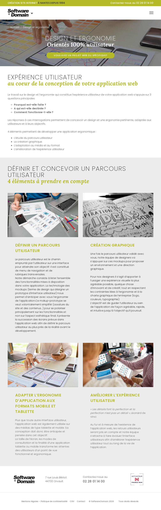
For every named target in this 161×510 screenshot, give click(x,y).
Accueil (14, 27)
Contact (81, 501)
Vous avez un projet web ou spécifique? (80, 55)
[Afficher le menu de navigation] (151, 13)
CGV (72, 501)
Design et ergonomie (36, 27)
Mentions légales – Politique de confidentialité (44, 501)
